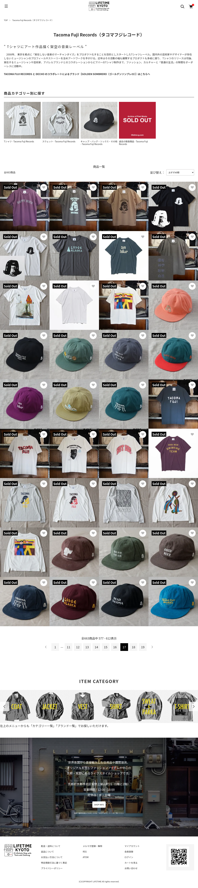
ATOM (85, 857)
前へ (46, 647)
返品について (47, 851)
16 (115, 647)
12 (78, 647)
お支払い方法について (52, 857)
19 (142, 647)
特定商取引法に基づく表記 (54, 862)
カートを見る (131, 862)
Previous (4, 706)
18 (133, 647)
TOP (6, 20)
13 (87, 647)
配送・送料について (50, 846)
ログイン (129, 857)
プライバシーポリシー (52, 868)
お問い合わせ (131, 868)
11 (68, 647)
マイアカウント (132, 846)
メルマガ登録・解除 (92, 846)
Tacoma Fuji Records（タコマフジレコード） (33, 20)
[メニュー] (6, 6)
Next (193, 706)
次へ (152, 647)
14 (96, 647)
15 (105, 647)
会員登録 (129, 851)
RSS (85, 851)
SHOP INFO (99, 804)
